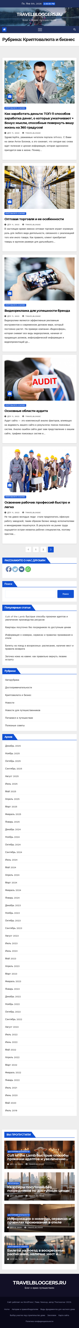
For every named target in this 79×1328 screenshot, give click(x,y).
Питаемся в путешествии (19, 718)
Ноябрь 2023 (12, 913)
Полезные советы (15, 725)
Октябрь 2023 (13, 920)
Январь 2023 (12, 989)
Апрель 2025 (12, 799)
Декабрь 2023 (13, 905)
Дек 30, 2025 (16, 1164)
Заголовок (51, 1315)
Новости (9, 702)
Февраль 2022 (13, 1072)
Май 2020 (10, 1103)
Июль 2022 (11, 1034)
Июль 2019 (11, 1110)
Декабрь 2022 (13, 996)
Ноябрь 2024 (12, 837)
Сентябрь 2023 (13, 928)
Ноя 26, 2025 (16, 1259)
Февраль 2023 (13, 981)
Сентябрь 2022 (13, 1019)
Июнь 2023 (11, 951)
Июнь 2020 (11, 1095)
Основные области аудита (26, 411)
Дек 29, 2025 (16, 1196)
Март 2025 (11, 806)
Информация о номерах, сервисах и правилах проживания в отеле (39, 1220)
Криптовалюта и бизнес (15, 108)
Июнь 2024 (11, 859)
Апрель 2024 (12, 875)
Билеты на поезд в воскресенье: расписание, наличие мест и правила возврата (36, 1254)
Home (6, 1309)
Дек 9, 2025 (16, 1228)
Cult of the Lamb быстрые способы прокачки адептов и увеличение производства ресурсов (37, 1159)
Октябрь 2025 (13, 761)
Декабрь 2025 (13, 745)
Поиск (8, 583)
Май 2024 (10, 867)
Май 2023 (10, 958)
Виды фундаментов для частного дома (57, 1309)
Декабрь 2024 (13, 829)
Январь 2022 (12, 1080)
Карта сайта (63, 1315)
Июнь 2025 (11, 783)
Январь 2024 (12, 897)
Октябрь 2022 (13, 1011)
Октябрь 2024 (13, 844)
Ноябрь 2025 (12, 753)
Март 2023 (11, 973)
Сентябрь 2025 (13, 768)
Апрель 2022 (12, 1057)
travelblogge (31, 133)
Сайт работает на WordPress (20, 1302)
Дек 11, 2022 (13, 133)
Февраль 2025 (13, 814)
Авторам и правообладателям (25, 1309)
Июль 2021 (11, 1087)
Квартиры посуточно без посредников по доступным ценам (38, 627)
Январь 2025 (12, 821)
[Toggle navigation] (40, 29)
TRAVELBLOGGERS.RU (39, 14)
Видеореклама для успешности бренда (37, 311)
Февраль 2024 (13, 890)
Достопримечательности (18, 687)
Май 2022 (10, 1049)
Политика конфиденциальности (39, 1321)
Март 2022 (11, 1065)
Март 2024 (11, 882)
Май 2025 (10, 791)
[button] (74, 29)
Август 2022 (12, 1027)
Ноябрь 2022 (12, 1004)
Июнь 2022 (11, 1042)
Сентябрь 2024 (13, 852)
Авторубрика (12, 680)
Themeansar (60, 1302)
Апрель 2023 (12, 966)
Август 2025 (12, 776)
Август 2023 (12, 935)
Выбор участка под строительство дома (27, 1315)
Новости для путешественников (22, 710)
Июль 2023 (11, 943)
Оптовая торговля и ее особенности (34, 219)
